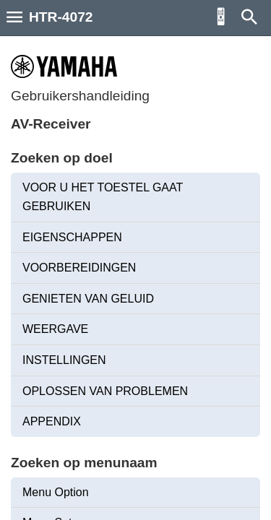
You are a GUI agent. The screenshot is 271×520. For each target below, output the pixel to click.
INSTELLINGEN (64, 360)
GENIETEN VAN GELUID (88, 298)
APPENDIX (51, 421)
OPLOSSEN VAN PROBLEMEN (105, 391)
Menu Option (55, 492)
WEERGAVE (55, 329)
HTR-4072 (61, 17)
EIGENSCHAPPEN (72, 237)
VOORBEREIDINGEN (79, 267)
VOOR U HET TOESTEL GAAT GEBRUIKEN (102, 196)
